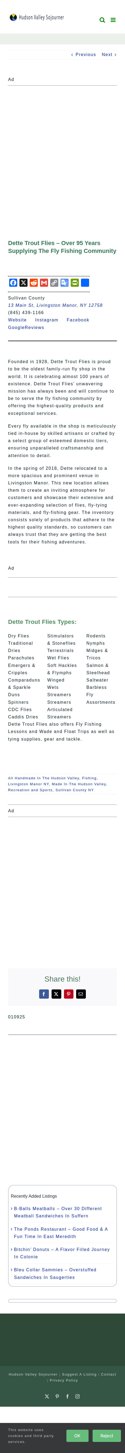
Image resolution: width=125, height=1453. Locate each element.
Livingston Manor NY (28, 784)
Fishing (89, 778)
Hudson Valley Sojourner (33, 1374)
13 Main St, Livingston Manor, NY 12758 (55, 305)
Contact (108, 1374)
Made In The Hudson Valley (79, 784)
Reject (106, 1435)
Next (107, 54)
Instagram (50, 320)
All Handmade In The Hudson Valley (43, 778)
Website (20, 320)
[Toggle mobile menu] (114, 20)
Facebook (81, 320)
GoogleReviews (29, 327)
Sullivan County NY (75, 790)
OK (77, 1435)
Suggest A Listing (79, 1374)
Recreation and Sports (30, 790)
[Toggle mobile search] (103, 20)
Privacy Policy (64, 1380)
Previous (86, 54)
